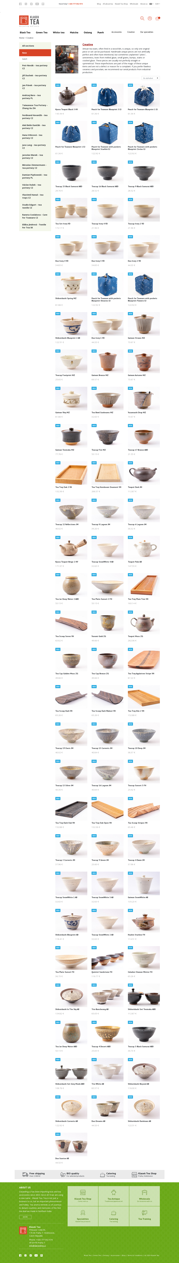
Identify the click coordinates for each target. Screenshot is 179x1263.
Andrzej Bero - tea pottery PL (31, 97)
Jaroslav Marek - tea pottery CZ (32, 156)
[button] (151, 4)
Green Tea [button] (41, 32)
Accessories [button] (117, 32)
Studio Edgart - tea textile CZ (32, 206)
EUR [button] (157, 4)
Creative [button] (131, 32)
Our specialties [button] (146, 32)
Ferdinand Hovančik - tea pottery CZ (34, 116)
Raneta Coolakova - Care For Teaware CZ (34, 216)
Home (21, 38)
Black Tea (87, 1255)
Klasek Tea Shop (121, 4)
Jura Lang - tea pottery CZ (34, 146)
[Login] (150, 18)
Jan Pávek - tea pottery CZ (34, 87)
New (24, 52)
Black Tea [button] (25, 32)
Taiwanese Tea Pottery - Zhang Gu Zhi (35, 107)
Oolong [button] (88, 32)
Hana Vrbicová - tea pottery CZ (32, 136)
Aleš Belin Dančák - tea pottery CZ (33, 126)
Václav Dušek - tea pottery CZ (31, 186)
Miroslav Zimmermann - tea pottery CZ (34, 166)
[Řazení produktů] (151, 78)
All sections (28, 45)
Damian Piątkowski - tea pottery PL (34, 176)
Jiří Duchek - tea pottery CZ (34, 77)
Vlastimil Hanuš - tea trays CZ (32, 196)
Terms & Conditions (135, 1255)
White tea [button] (58, 32)
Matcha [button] (74, 32)
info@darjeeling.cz (37, 1245)
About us (143, 4)
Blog (99, 4)
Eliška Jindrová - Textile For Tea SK (34, 226)
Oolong (106, 1255)
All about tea (108, 4)
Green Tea (97, 1255)
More (25, 1217)
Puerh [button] (100, 32)
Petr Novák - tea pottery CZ (34, 67)
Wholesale (134, 4)
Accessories (115, 1255)
